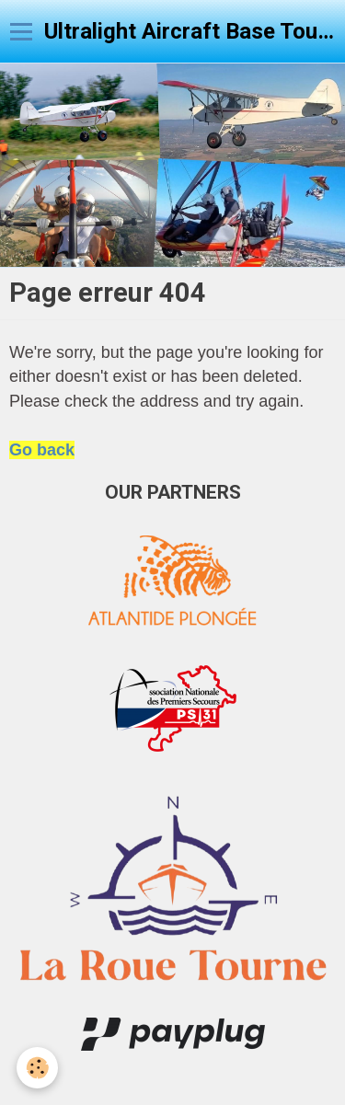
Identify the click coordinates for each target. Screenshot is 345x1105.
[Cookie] (37, 1067)
